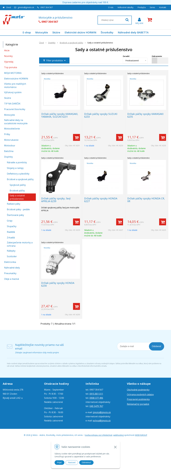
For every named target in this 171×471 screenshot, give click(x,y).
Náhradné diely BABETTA (133, 32)
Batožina (8, 151)
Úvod (8, 7)
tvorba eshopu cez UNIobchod (98, 435)
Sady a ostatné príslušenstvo (17, 197)
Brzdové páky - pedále (18, 209)
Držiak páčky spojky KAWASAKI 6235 (145, 115)
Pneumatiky (10, 273)
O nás (110, 7)
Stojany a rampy (15, 168)
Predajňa (142, 7)
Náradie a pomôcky (17, 162)
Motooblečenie (12, 128)
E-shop (27, 32)
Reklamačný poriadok (138, 404)
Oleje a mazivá (11, 278)
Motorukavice (11, 139)
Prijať (59, 462)
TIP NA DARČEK (12, 103)
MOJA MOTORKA (12, 72)
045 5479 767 (96, 406)
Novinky (8, 56)
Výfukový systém (12, 92)
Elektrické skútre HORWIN (80, 32)
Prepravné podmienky (138, 399)
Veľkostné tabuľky (125, 7)
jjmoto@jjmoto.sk (26, 7)
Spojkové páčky (18, 184)
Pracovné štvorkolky (14, 109)
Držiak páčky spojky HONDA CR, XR (146, 200)
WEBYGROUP (141, 435)
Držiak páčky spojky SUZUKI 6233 (100, 115)
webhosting (118, 435)
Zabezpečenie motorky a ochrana (20, 244)
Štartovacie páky (15, 215)
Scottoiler (12, 256)
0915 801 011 (96, 393)
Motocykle (41, 32)
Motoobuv (9, 145)
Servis (152, 7)
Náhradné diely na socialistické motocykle (16, 122)
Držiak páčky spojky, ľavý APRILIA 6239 (56, 200)
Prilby (7, 134)
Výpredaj (8, 61)
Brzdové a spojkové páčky (20, 179)
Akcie (7, 50)
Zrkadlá (11, 237)
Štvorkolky (107, 32)
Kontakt (162, 7)
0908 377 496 (96, 397)
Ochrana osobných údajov (140, 394)
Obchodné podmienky (138, 389)
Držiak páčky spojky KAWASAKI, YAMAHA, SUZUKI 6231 (59, 115)
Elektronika (10, 262)
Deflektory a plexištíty (18, 173)
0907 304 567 (47, 7)
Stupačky (11, 226)
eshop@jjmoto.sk (102, 420)
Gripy (9, 220)
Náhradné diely (12, 267)
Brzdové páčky (17, 190)
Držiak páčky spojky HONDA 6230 (57, 284)
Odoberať (156, 346)
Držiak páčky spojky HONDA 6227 (100, 200)
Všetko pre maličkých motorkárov (15, 85)
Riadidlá (11, 231)
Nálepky (11, 250)
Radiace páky (13, 203)
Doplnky (8, 156)
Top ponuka (10, 67)
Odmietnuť (86, 462)
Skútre (56, 32)
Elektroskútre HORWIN (16, 78)
